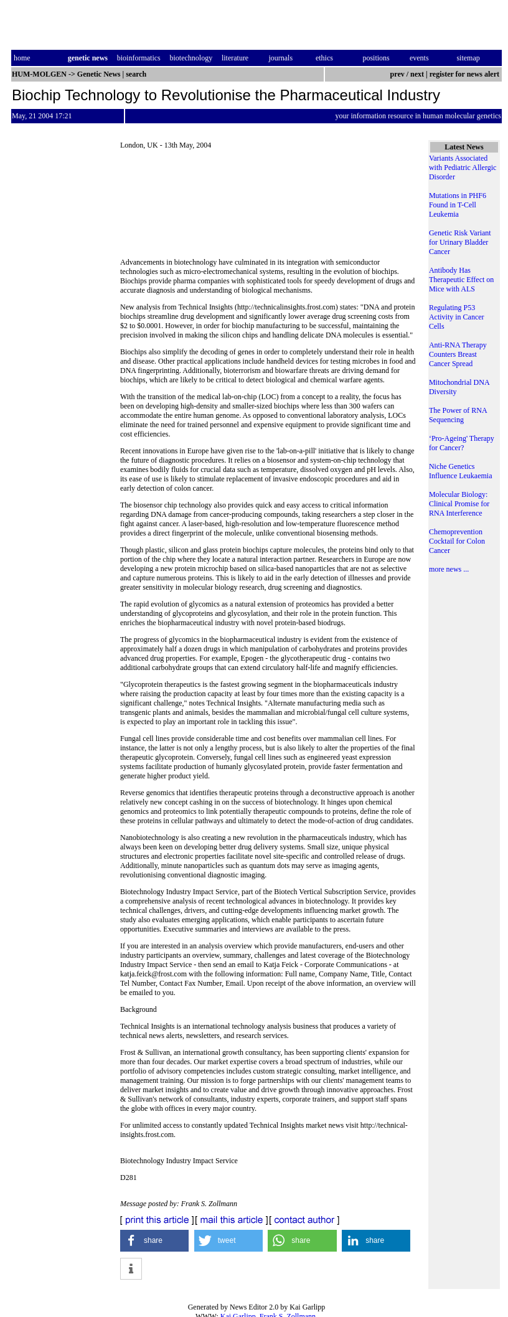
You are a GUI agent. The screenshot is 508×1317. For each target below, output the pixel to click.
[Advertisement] (268, 204)
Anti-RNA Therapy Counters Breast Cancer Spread (458, 354)
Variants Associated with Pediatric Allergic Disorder (462, 167)
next (417, 74)
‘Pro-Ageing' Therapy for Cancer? (461, 443)
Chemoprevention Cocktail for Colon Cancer (457, 541)
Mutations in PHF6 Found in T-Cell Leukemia (457, 205)
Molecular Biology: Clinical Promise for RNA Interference (459, 503)
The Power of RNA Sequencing (458, 415)
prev (397, 74)
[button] (154, 1241)
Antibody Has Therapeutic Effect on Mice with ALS (461, 279)
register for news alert (465, 74)
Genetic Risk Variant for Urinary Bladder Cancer (460, 242)
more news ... (449, 569)
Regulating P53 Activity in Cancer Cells (456, 317)
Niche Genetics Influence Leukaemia (460, 471)
